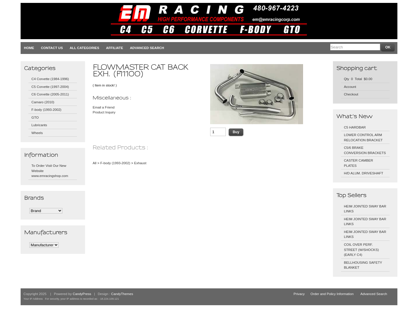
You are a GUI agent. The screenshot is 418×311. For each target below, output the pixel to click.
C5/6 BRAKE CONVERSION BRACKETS (365, 150)
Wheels (37, 133)
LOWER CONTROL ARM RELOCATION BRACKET (363, 137)
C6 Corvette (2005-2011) (50, 94)
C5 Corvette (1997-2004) (50, 86)
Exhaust (140, 163)
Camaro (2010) (42, 102)
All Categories (84, 48)
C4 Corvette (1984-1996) (50, 79)
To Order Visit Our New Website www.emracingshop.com (49, 171)
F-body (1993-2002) (46, 109)
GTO (35, 117)
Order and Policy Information (332, 294)
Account (350, 86)
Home (29, 48)
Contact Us (52, 48)
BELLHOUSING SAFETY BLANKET (363, 265)
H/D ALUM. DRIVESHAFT (363, 173)
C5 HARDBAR (355, 127)
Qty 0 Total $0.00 (358, 79)
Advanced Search (147, 48)
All (94, 163)
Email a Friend (103, 107)
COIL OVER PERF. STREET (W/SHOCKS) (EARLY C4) (361, 249)
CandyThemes (122, 294)
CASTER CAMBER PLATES (358, 162)
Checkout (351, 94)
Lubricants (39, 125)
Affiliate (114, 48)
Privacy (299, 294)
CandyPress (82, 294)
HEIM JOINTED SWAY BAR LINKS (365, 208)
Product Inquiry (104, 112)
